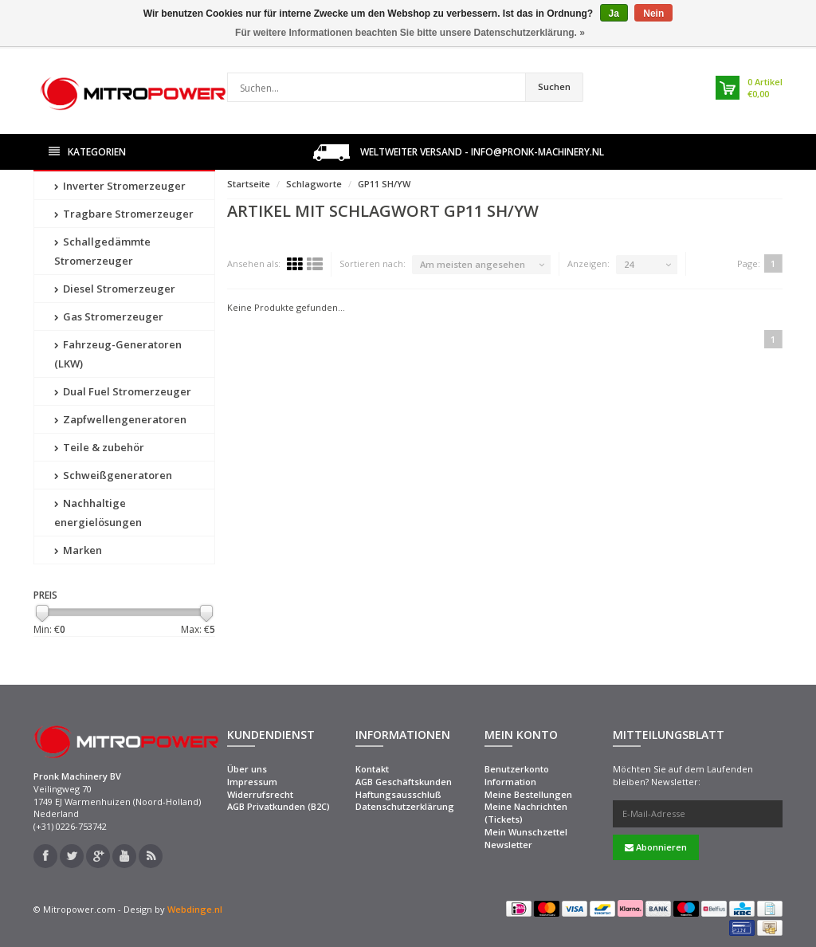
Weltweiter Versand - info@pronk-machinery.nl (458, 152)
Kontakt (372, 769)
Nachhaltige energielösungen (98, 512)
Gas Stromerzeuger (108, 316)
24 (629, 264)
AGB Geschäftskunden (403, 782)
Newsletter (508, 845)
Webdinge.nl (194, 909)
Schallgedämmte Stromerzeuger (102, 251)
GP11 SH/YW (384, 184)
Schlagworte (314, 184)
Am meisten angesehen (472, 264)
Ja (614, 13)
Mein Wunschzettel (525, 832)
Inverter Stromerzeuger (120, 186)
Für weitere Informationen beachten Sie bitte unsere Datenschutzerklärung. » (410, 32)
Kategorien (87, 152)
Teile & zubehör (99, 447)
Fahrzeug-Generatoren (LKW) (118, 354)
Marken (78, 550)
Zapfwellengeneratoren (120, 419)
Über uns (247, 769)
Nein (653, 13)
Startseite (248, 184)
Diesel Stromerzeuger (114, 288)
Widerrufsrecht (260, 794)
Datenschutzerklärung (404, 806)
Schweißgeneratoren (113, 475)
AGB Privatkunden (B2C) (278, 806)
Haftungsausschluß (398, 794)
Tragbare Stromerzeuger (124, 213)
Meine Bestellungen (528, 794)
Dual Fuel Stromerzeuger (122, 391)
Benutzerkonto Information (516, 775)
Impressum (252, 782)
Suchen (554, 86)
